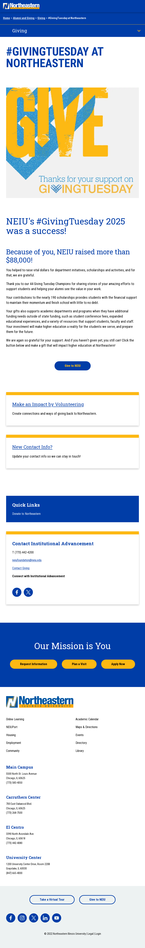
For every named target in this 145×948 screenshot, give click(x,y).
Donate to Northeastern (26, 514)
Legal (90, 933)
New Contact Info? (32, 447)
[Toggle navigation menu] (138, 6)
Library (80, 751)
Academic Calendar (87, 719)
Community (13, 751)
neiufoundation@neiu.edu (27, 560)
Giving (41, 18)
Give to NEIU (97, 899)
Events (80, 735)
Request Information (33, 664)
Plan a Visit (79, 664)
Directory (81, 743)
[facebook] (16, 592)
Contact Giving (20, 568)
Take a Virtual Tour (52, 899)
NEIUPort (11, 727)
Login (98, 933)
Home (6, 18)
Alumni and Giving (23, 18)
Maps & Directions (87, 727)
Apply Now (118, 664)
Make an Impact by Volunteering (48, 404)
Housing (11, 735)
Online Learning (15, 719)
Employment (13, 743)
